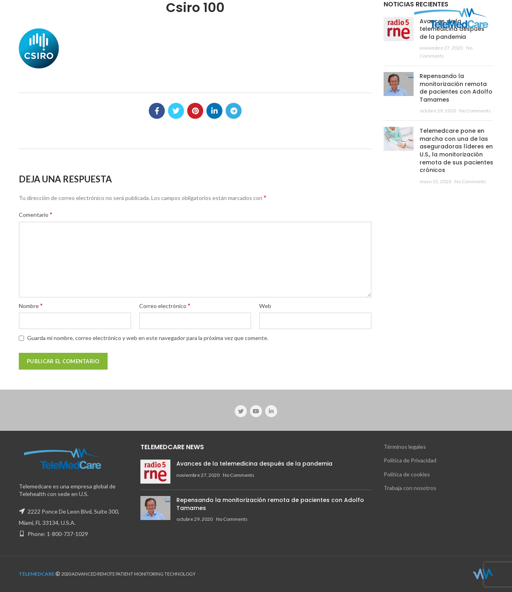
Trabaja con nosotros (410, 487)
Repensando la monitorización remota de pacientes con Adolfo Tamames (456, 88)
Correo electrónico (164, 305)
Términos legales (405, 446)
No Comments (475, 111)
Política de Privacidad (410, 460)
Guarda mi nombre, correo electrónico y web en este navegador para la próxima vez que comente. (147, 337)
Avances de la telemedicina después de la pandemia (254, 464)
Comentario (35, 214)
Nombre (31, 305)
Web (265, 305)
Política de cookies (407, 474)
